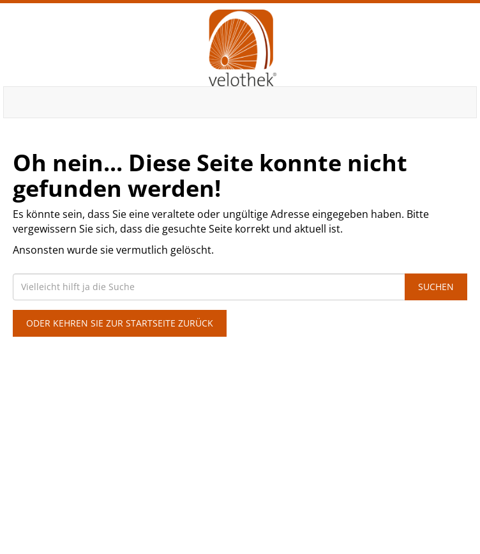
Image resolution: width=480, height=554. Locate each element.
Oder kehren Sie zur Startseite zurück (119, 323)
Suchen (436, 287)
